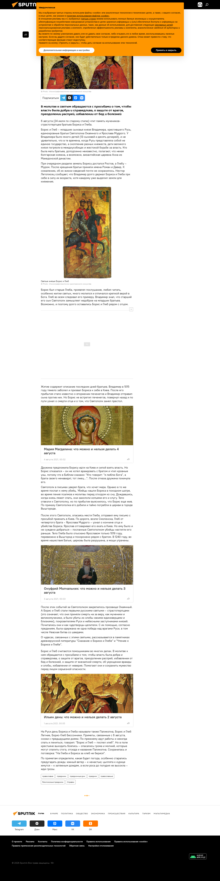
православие (47, 776)
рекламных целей (164, 25)
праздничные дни (77, 776)
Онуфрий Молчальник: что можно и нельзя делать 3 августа (84, 590)
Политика (67, 813)
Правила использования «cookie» (131, 841)
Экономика (98, 813)
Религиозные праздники (52, 782)
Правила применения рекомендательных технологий (38, 845)
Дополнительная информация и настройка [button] (67, 50)
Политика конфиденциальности (67, 841)
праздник (93, 776)
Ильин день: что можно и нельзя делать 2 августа (83, 717)
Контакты (42, 841)
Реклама (30, 841)
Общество (82, 813)
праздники (61, 776)
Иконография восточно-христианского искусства (70, 91)
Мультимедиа (162, 813)
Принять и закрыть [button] (166, 50)
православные (107, 776)
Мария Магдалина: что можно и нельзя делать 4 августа (81, 451)
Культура (133, 813)
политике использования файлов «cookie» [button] (88, 16)
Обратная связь (77, 845)
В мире (54, 813)
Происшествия (116, 813)
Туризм (146, 813)
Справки (70, 782)
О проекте (17, 841)
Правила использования (98, 841)
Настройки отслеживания (101, 845)
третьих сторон (88, 19)
